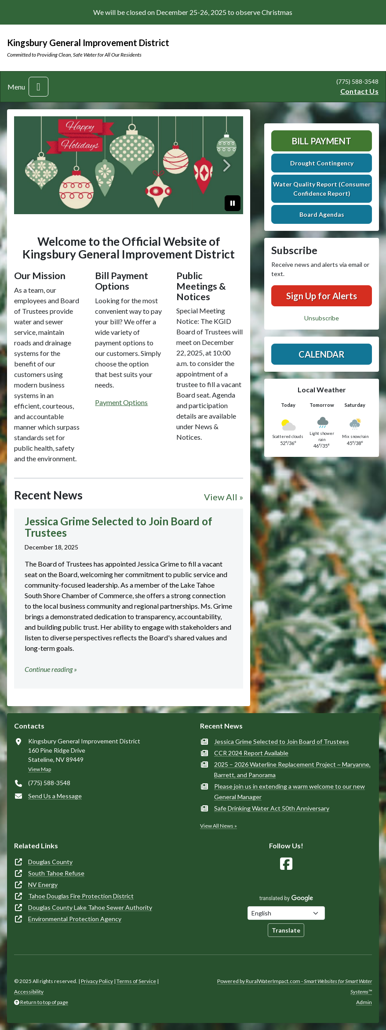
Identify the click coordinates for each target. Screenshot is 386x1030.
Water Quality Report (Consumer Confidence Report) (322, 188)
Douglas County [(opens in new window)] (50, 861)
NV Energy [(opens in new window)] (43, 884)
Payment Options (121, 402)
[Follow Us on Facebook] (286, 864)
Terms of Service (136, 981)
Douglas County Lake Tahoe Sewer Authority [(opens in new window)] (90, 907)
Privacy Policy (97, 981)
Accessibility (29, 991)
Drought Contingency (321, 163)
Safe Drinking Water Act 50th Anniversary (271, 808)
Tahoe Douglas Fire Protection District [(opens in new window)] (81, 896)
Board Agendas (321, 214)
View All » (223, 496)
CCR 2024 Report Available (251, 753)
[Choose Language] (286, 913)
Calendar (322, 354)
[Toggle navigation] (38, 87)
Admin (364, 1002)
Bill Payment (321, 141)
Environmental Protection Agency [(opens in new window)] (74, 918)
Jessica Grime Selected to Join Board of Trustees (281, 741)
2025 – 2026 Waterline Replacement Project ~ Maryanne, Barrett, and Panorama (292, 770)
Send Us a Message (55, 796)
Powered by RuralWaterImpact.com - (294, 986)
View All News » (218, 825)
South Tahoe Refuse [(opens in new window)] (56, 873)
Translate (286, 930)
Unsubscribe (321, 318)
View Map (39, 769)
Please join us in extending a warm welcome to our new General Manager (289, 791)
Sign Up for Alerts (321, 296)
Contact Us (359, 91)
